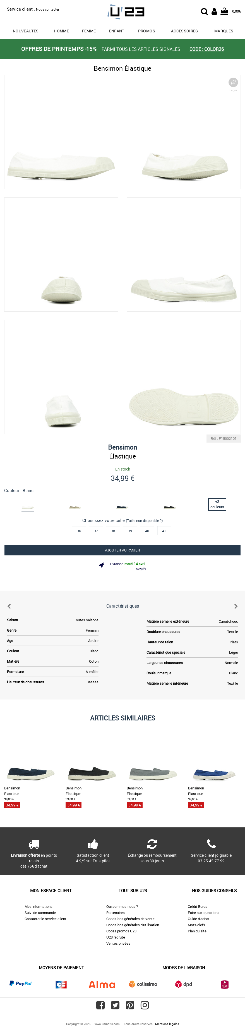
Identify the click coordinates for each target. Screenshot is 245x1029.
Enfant (116, 31)
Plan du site (197, 930)
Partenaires (115, 912)
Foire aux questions (203, 912)
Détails (141, 569)
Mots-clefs (196, 924)
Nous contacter (47, 9)
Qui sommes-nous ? (122, 906)
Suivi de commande (40, 912)
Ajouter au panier (122, 550)
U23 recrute (115, 937)
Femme (89, 31)
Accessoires (184, 31)
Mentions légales (167, 1024)
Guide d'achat (199, 918)
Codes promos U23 (121, 930)
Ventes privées (118, 943)
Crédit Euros (197, 906)
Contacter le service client (45, 918)
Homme (61, 31)
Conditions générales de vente (130, 918)
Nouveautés (26, 31)
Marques (223, 31)
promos (146, 31)
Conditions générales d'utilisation (132, 924)
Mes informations (38, 906)
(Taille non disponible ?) (144, 520)
